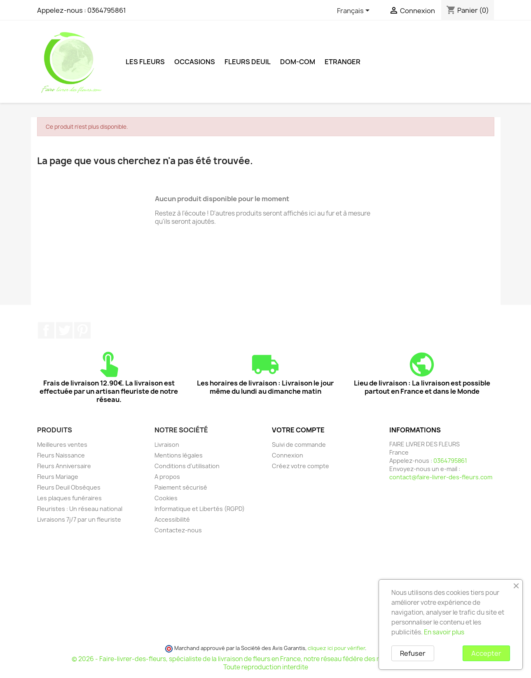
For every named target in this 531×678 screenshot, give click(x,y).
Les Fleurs (145, 61)
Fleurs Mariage (57, 477)
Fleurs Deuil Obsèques (69, 487)
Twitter (64, 330)
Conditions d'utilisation (187, 466)
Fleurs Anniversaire (64, 466)
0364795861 (106, 10)
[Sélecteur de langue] (354, 11)
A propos (167, 477)
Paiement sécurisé (180, 487)
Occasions (194, 61)
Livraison (166, 444)
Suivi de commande (299, 444)
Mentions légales (178, 455)
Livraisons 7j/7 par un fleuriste (79, 519)
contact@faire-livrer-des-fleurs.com (440, 477)
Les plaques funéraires (69, 498)
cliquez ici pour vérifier (336, 648)
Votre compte (298, 429)
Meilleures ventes (62, 444)
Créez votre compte (300, 466)
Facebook (46, 330)
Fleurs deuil (248, 61)
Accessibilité (172, 519)
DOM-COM (297, 61)
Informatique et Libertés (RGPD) (199, 509)
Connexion (287, 455)
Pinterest (82, 330)
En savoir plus (444, 632)
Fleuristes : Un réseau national (79, 509)
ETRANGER (342, 61)
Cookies (166, 498)
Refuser (413, 653)
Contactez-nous (178, 530)
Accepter (486, 653)
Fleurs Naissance (61, 455)
